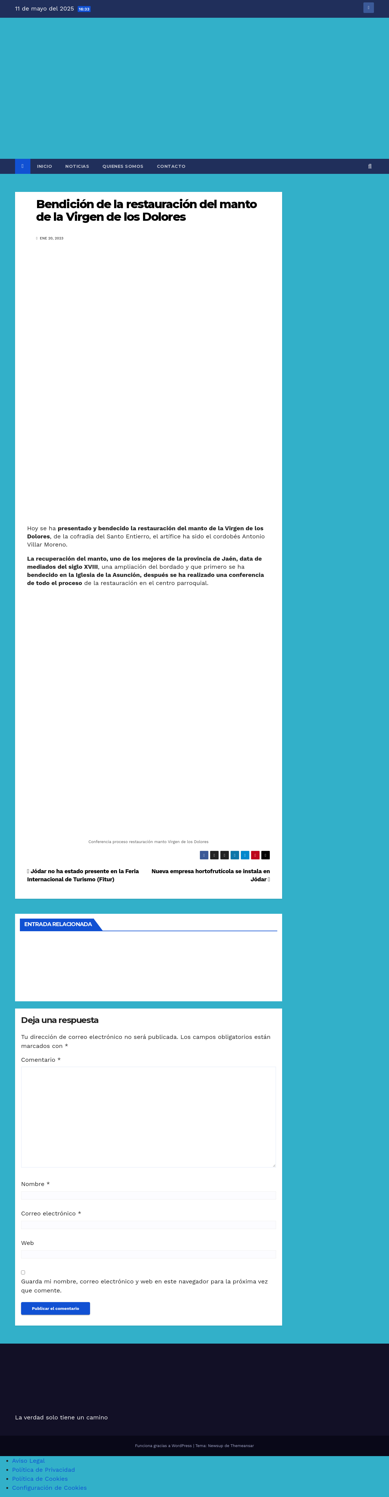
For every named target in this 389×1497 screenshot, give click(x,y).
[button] (370, 166)
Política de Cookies (40, 1478)
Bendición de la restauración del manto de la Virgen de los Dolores (146, 210)
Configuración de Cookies (49, 1487)
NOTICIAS (77, 166)
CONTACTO (171, 166)
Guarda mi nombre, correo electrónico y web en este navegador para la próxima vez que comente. (144, 1286)
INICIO (44, 166)
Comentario (41, 1059)
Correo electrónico (51, 1213)
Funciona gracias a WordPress (164, 1445)
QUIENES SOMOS (123, 166)
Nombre (35, 1183)
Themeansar (242, 1445)
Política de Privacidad (43, 1469)
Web (27, 1242)
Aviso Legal (28, 1460)
